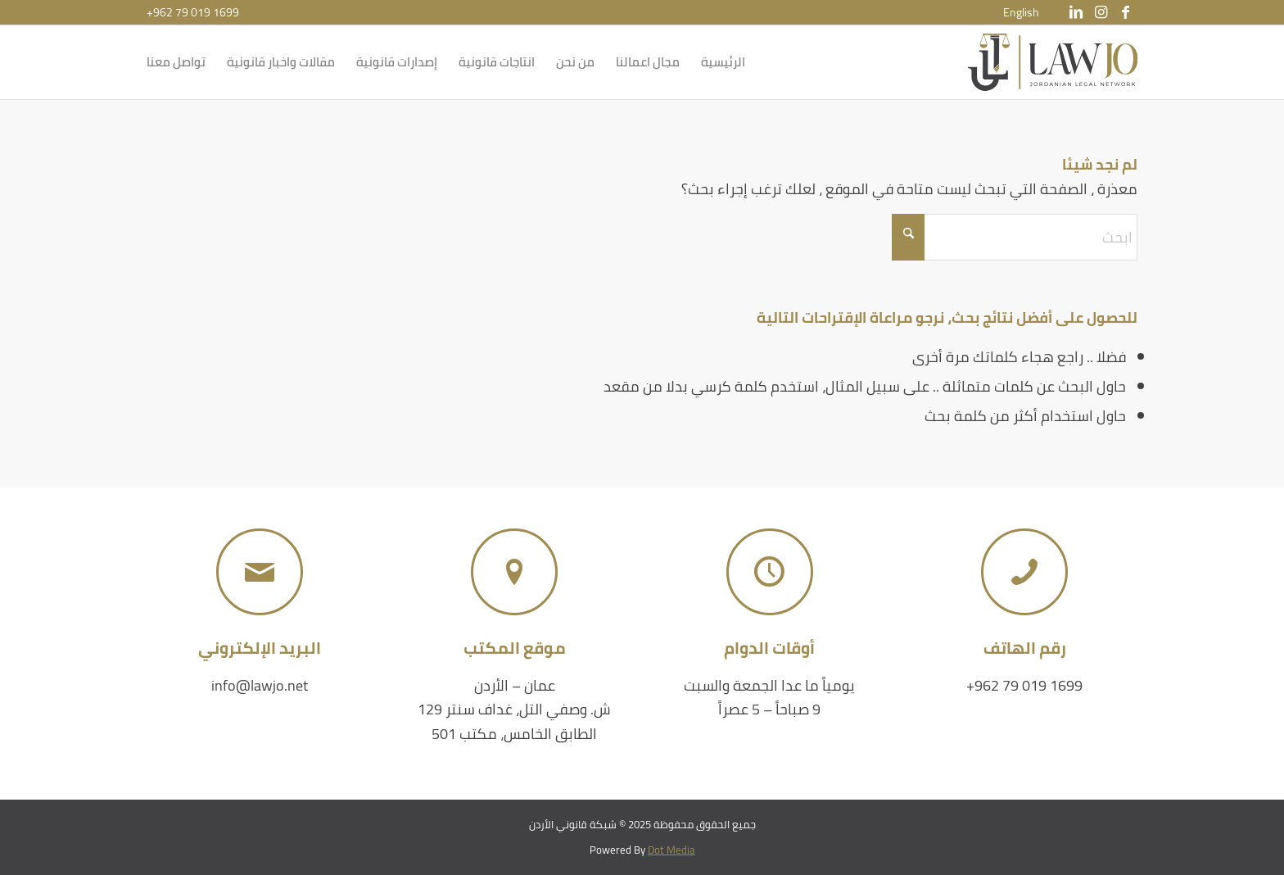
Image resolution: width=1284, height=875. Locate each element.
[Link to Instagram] (1100, 12)
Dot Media (671, 849)
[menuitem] (1021, 12)
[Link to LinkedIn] (1076, 12)
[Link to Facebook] (1125, 12)
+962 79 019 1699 (193, 12)
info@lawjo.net (259, 685)
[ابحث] (1014, 237)
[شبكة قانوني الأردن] (1052, 62)
